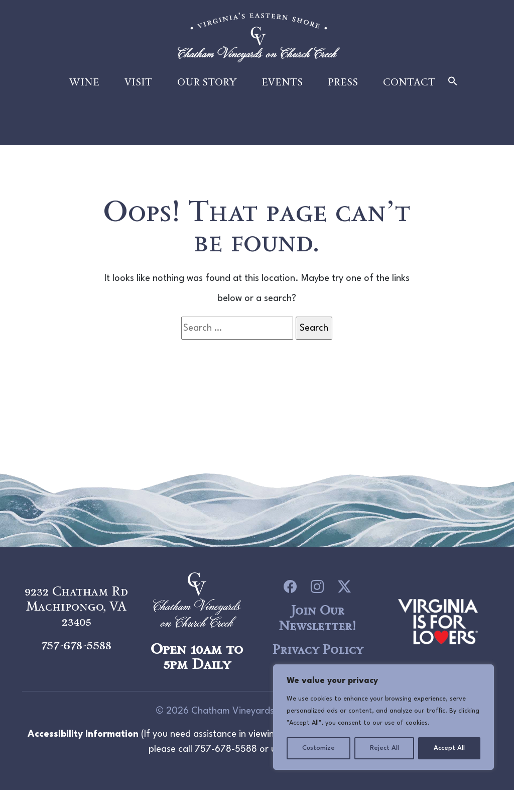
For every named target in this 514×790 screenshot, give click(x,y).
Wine (84, 86)
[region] (383, 717)
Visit (138, 86)
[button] (453, 85)
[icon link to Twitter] (344, 586)
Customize (318, 748)
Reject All (384, 748)
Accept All (449, 748)
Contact (409, 86)
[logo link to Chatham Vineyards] (438, 620)
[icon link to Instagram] (317, 586)
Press (343, 86)
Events (282, 86)
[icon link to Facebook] (290, 586)
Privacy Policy (317, 649)
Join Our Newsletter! (317, 618)
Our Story (206, 86)
